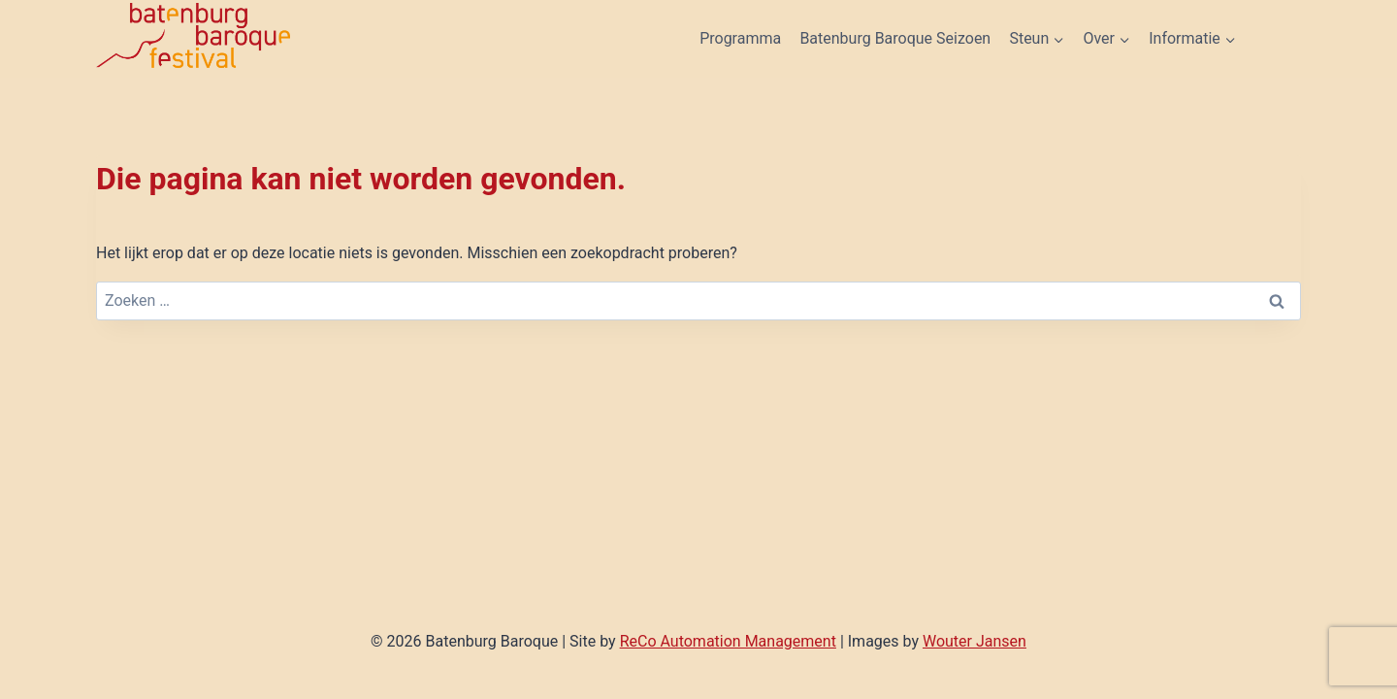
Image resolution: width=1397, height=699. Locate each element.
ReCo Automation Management (728, 641)
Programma (740, 38)
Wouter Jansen (974, 641)
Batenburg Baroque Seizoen (895, 38)
